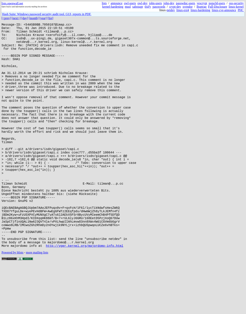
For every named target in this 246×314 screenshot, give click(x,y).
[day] (24, 18)
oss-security (236, 3)
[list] (50, 18)
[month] (34, 18)
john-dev (168, 3)
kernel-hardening (112, 6)
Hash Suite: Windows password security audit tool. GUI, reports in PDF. (46, 14)
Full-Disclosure (217, 6)
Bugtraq (202, 6)
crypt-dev (175, 6)
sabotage (137, 6)
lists (104, 3)
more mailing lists (37, 302)
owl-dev (142, 3)
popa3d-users (217, 3)
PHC (241, 10)
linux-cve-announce (224, 10)
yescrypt (202, 3)
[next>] (16, 18)
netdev (171, 10)
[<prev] (6, 18)
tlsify (148, 6)
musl (128, 6)
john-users (155, 3)
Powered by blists (12, 302)
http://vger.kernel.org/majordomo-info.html (84, 295)
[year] (43, 18)
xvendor (188, 6)
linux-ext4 (182, 10)
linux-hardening (200, 10)
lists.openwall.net (12, 3)
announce (116, 3)
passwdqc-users (185, 3)
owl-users (130, 3)
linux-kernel (236, 6)
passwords (158, 6)
